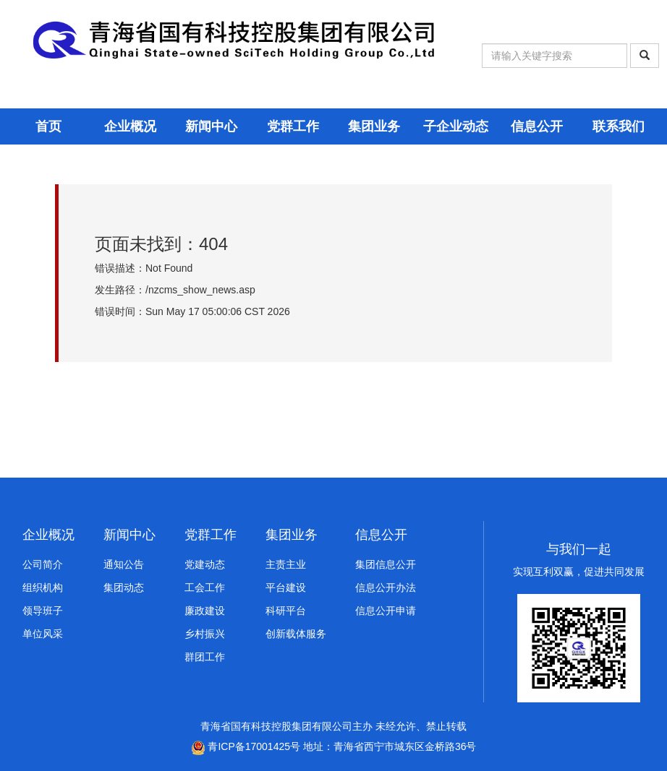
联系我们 (618, 126)
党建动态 (204, 564)
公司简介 (42, 564)
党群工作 (293, 126)
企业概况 (130, 126)
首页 (48, 126)
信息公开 (537, 126)
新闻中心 (211, 126)
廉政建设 (204, 610)
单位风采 (42, 633)
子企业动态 (455, 126)
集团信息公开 (385, 564)
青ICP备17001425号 (246, 746)
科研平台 (285, 610)
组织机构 (42, 587)
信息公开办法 (385, 587)
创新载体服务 (295, 633)
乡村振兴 (204, 633)
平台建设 (285, 587)
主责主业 (285, 564)
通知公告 (123, 564)
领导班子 (42, 610)
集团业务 (374, 126)
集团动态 (123, 587)
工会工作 (204, 587)
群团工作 (204, 657)
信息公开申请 (385, 610)
